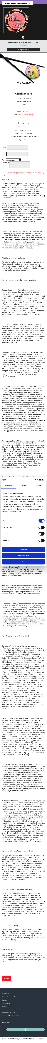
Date (3, 160)
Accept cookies (23, 49)
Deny (24, 562)
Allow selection (23, 556)
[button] (17, 3)
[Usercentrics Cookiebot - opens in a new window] (35, 479)
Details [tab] (23, 486)
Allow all (23, 549)
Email (4, 154)
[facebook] (25, 1029)
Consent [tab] (8, 486)
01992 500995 (10, 1012)
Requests (5, 162)
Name (4, 147)
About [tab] (38, 486)
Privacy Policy (6, 1022)
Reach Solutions (39, 1039)
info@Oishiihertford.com (25, 115)
